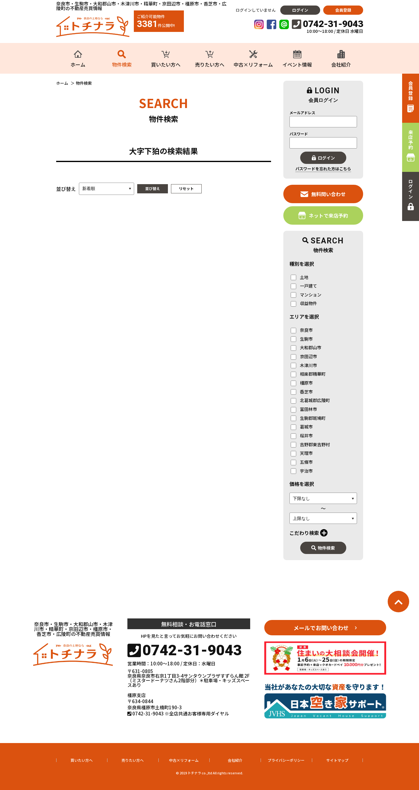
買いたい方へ (82, 760)
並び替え (152, 188)
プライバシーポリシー (286, 760)
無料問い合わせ (323, 194)
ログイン (300, 10)
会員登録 (343, 10)
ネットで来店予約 (323, 215)
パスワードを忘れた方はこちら (323, 169)
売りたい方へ (133, 760)
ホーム (62, 83)
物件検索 (323, 548)
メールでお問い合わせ (321, 628)
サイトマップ (337, 760)
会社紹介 (235, 760)
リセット (186, 188)
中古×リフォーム (184, 760)
